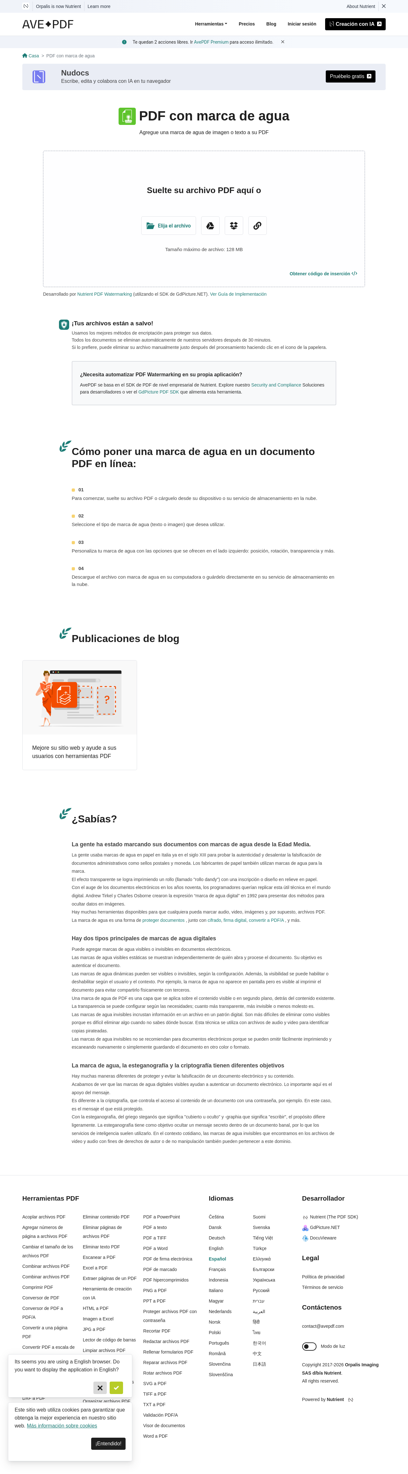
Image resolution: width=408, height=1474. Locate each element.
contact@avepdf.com (323, 1326)
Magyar (216, 1301)
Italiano (216, 1290)
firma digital (234, 920)
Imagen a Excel (98, 1318)
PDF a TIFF (154, 1237)
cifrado (214, 920)
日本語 (259, 1364)
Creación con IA (355, 24)
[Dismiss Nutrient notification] (384, 6)
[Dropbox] (234, 225)
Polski (215, 1332)
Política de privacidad (323, 1276)
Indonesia (218, 1280)
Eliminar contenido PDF (106, 1216)
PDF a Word (155, 1248)
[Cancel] (100, 1388)
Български (263, 1269)
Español (217, 1258)
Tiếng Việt (263, 1237)
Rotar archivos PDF (162, 1373)
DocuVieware (319, 1237)
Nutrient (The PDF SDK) (330, 1216)
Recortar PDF (157, 1330)
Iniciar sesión (302, 23)
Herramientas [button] (209, 23)
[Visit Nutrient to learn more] (25, 6)
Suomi (259, 1216)
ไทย (256, 1332)
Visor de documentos (164, 1425)
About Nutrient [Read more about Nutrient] (361, 6)
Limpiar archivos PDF (104, 1350)
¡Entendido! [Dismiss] (108, 1443)
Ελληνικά (262, 1258)
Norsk (215, 1322)
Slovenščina (221, 1374)
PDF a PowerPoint (161, 1216)
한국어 (259, 1343)
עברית (259, 1301)
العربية (259, 1311)
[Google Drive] (210, 225)
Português (219, 1343)
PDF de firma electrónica (167, 1258)
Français (217, 1269)
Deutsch (217, 1237)
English (216, 1248)
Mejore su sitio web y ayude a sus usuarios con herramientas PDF (74, 752)
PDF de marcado (160, 1269)
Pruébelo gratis (350, 76)
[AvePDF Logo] (48, 24)
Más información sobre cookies (62, 1425)
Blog (271, 23)
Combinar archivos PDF (46, 1266)
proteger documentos (163, 920)
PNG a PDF (155, 1290)
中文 (257, 1353)
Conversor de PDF (40, 1297)
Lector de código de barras (109, 1339)
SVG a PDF (154, 1383)
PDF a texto (155, 1227)
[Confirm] (116, 1388)
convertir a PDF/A (266, 920)
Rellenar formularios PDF (168, 1352)
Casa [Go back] (30, 55)
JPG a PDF (94, 1329)
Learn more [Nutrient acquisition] (99, 6)
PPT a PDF (154, 1301)
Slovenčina (220, 1364)
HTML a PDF (96, 1308)
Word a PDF (155, 1436)
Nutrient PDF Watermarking (104, 294)
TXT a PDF (154, 1404)
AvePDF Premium (211, 42)
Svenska (261, 1227)
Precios (247, 23)
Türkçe (259, 1248)
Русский (261, 1290)
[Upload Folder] (168, 225)
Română (217, 1353)
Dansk (215, 1227)
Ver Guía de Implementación (238, 294)
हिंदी (256, 1322)
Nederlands (220, 1311)
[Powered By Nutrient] (344, 1400)
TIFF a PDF (154, 1394)
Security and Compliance (276, 384)
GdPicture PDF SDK (158, 391)
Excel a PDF (95, 1267)
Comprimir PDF (37, 1287)
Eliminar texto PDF (101, 1246)
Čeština (216, 1216)
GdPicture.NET (321, 1227)
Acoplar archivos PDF (43, 1216)
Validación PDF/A (160, 1415)
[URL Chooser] (257, 225)
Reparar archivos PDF (165, 1362)
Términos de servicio (322, 1287)
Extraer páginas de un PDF (110, 1278)
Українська (264, 1280)
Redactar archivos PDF (166, 1341)
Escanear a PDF (99, 1257)
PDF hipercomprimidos (165, 1280)
